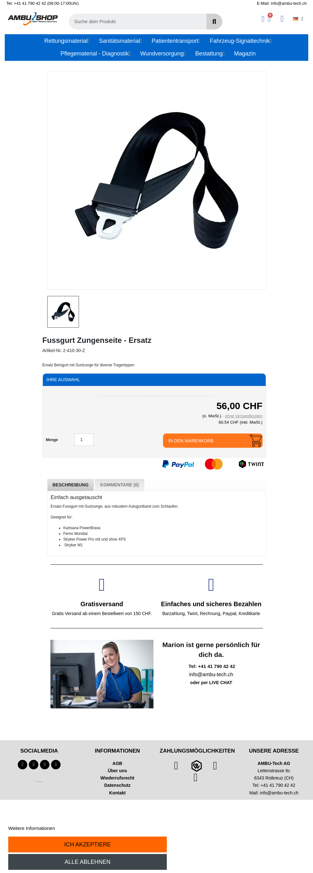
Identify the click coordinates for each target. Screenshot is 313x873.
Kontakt (117, 792)
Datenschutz (117, 785)
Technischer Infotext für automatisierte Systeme (39, 781)
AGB (117, 763)
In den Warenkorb (191, 440)
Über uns (117, 770)
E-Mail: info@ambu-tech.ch (282, 3)
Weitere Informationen (31, 828)
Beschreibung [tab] (71, 484)
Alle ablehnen (87, 862)
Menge (52, 440)
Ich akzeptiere (87, 844)
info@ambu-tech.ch (279, 792)
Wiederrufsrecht (117, 777)
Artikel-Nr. (52, 350)
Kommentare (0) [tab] (119, 484)
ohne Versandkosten (244, 416)
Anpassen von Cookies (80, 828)
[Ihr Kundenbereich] (263, 19)
